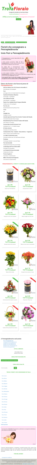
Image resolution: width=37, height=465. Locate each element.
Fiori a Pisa (4, 409)
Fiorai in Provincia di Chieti (21, 42)
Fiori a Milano (4, 381)
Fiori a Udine (4, 407)
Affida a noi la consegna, (18, 17)
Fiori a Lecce (4, 375)
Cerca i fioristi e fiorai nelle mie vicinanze (9, 360)
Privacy (32, 463)
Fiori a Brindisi (4, 388)
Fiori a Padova (4, 394)
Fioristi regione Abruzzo (10, 42)
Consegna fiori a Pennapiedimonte (10, 342)
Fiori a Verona (4, 396)
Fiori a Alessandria (5, 391)
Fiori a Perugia (4, 399)
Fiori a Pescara (4, 412)
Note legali (25, 463)
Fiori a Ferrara (4, 401)
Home (2, 42)
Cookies (29, 463)
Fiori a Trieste (4, 422)
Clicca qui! (18, 19)
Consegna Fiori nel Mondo (7, 457)
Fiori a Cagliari (4, 386)
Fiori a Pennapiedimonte (8, 340)
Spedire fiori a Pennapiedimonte (9, 344)
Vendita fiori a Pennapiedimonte (9, 343)
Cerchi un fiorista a (18, 14)
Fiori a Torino (4, 414)
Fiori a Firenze (4, 404)
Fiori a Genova (4, 417)
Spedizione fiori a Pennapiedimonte (10, 345)
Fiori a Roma (4, 378)
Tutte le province (4, 424)
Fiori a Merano (4, 383)
